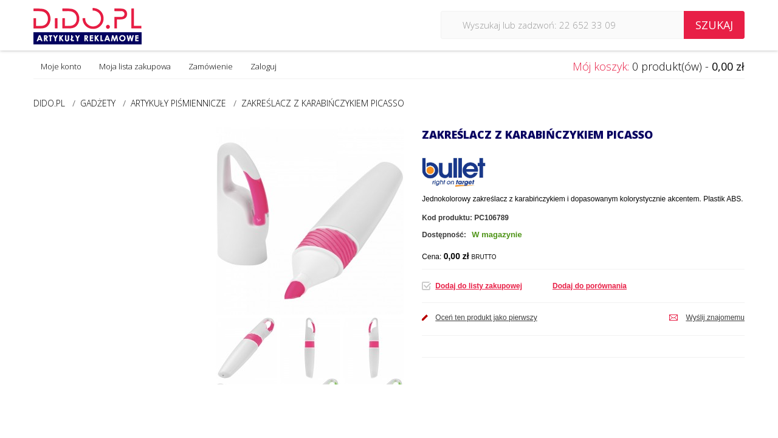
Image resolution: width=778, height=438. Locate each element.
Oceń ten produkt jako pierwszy (486, 317)
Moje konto (61, 66)
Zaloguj (263, 66)
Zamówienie (210, 66)
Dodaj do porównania (590, 286)
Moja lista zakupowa (135, 66)
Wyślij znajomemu (715, 317)
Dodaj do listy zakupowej (478, 286)
